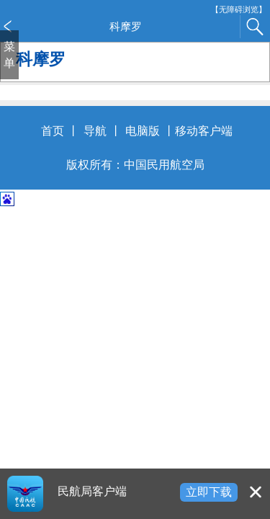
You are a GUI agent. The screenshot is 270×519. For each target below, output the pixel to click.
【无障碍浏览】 (238, 10)
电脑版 (142, 131)
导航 (95, 131)
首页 (52, 131)
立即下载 (209, 492)
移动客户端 (204, 131)
